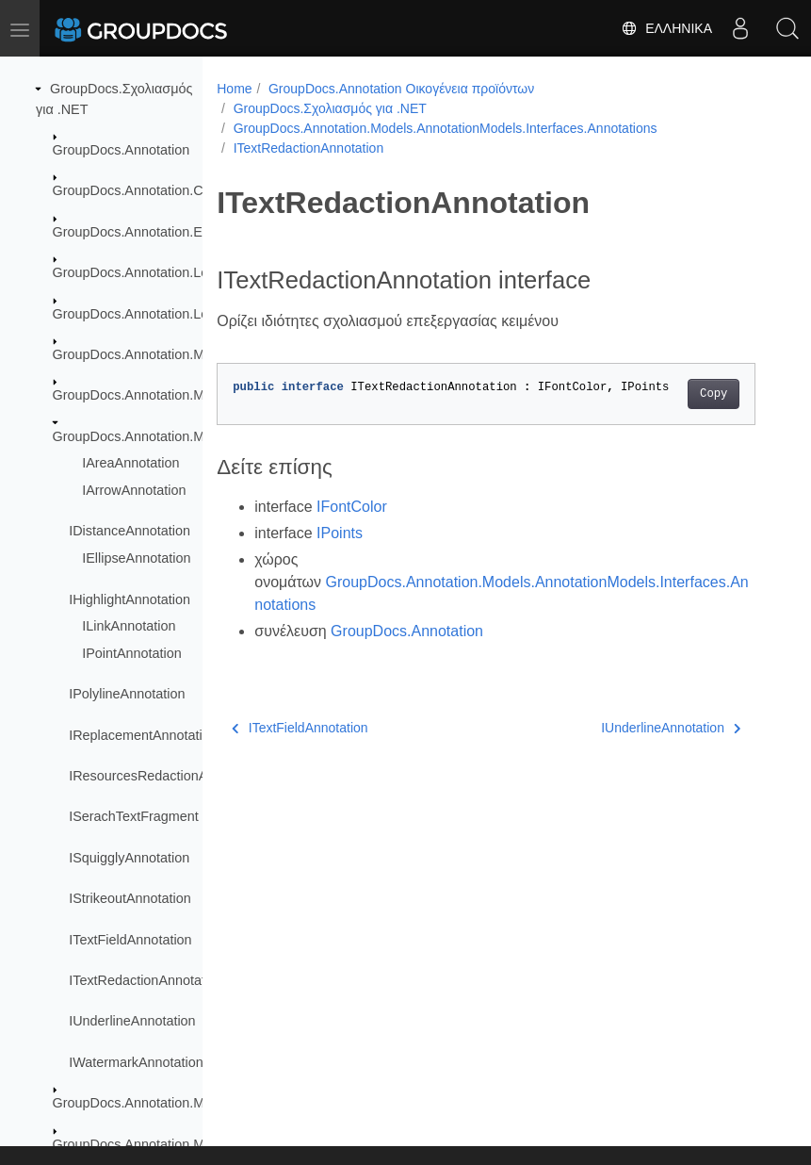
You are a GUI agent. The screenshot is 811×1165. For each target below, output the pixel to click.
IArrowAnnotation (134, 490)
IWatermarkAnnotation (136, 1062)
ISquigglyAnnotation (129, 857)
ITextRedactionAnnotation (146, 980)
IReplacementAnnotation (143, 735)
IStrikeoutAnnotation (130, 898)
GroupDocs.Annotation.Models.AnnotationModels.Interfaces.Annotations (445, 128)
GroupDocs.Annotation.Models (145, 354)
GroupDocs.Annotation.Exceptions (156, 231)
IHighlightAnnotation (129, 599)
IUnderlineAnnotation (132, 1020)
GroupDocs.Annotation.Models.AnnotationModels (201, 394)
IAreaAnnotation (130, 462)
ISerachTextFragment (134, 816)
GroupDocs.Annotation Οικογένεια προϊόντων (401, 88)
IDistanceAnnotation (129, 530)
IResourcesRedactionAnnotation (166, 775)
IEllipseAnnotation (136, 558)
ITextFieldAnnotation (130, 939)
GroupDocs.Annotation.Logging (147, 313)
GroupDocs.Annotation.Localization (159, 272)
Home (234, 88)
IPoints (339, 533)
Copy (713, 394)
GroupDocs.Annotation (121, 149)
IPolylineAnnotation (127, 693)
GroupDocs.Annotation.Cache (143, 190)
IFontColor (351, 507)
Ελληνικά (666, 28)
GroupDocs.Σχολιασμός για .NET (330, 108)
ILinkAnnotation (128, 625)
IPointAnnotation (132, 653)
